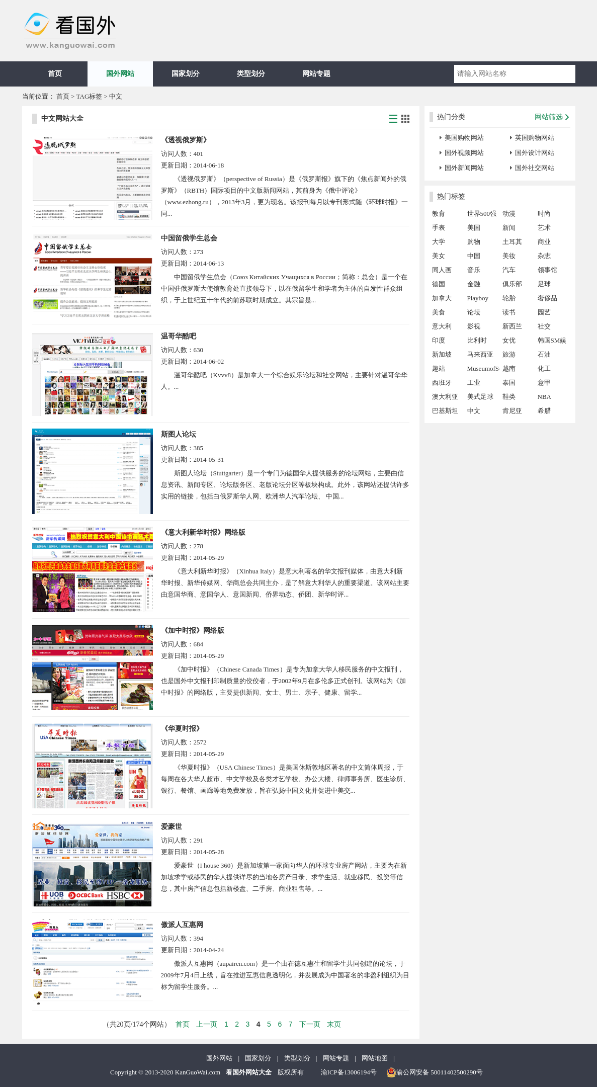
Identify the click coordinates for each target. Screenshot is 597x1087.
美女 (438, 256)
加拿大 (442, 298)
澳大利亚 (445, 396)
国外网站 (120, 73)
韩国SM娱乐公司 (552, 342)
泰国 (509, 382)
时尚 (544, 213)
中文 (473, 410)
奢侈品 (547, 298)
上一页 (206, 1024)
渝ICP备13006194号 (349, 1072)
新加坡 (442, 354)
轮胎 (509, 298)
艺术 (544, 227)
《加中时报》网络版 (192, 630)
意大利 (442, 326)
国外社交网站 (534, 168)
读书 (509, 312)
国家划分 (186, 73)
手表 (438, 227)
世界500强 (482, 213)
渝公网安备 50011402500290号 (434, 1072)
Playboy (478, 298)
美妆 (509, 256)
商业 (544, 241)
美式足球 (480, 396)
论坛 (473, 312)
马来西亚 (480, 354)
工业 (473, 382)
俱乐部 (512, 284)
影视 (473, 326)
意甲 (544, 382)
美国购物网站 (464, 137)
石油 (544, 354)
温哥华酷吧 (178, 336)
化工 (544, 368)
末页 (334, 1024)
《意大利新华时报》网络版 (203, 532)
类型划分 (251, 73)
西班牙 (442, 382)
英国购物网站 (534, 137)
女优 (509, 340)
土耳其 (512, 241)
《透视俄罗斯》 (185, 140)
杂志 (544, 256)
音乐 (473, 270)
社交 (544, 326)
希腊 (544, 410)
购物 (473, 241)
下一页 (309, 1024)
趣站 (438, 368)
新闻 (509, 227)
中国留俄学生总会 (189, 238)
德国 (438, 284)
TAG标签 (89, 96)
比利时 (477, 340)
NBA (544, 396)
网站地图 (375, 1058)
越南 (509, 368)
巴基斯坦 (445, 410)
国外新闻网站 (464, 168)
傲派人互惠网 (182, 925)
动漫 (509, 213)
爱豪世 (171, 826)
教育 (438, 213)
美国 (473, 227)
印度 (438, 340)
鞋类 (509, 396)
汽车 (509, 270)
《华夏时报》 (182, 728)
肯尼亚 (512, 410)
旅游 (509, 354)
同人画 (442, 270)
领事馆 (547, 270)
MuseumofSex (483, 368)
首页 (55, 73)
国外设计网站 (534, 152)
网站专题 (316, 73)
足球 (544, 284)
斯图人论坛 (178, 434)
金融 (473, 284)
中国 (473, 256)
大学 (438, 241)
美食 (438, 312)
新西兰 (512, 326)
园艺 (544, 312)
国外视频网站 (464, 152)
